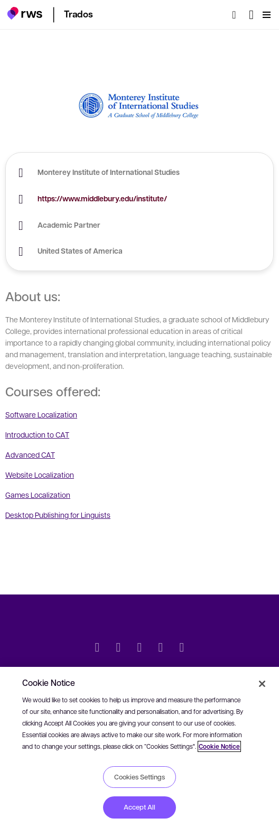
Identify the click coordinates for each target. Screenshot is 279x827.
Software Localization (41, 414)
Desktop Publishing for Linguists (57, 514)
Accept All (139, 807)
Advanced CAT (30, 454)
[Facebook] (139, 648)
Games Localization (37, 494)
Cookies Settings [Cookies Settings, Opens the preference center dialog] (139, 777)
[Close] (262, 683)
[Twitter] (97, 648)
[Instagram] (181, 648)
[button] (24, 13)
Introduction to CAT (37, 434)
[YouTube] (160, 648)
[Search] (237, 14)
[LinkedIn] (118, 648)
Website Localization (39, 474)
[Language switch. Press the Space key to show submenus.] (251, 14)
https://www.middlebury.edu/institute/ (102, 198)
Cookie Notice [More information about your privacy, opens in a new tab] (219, 746)
